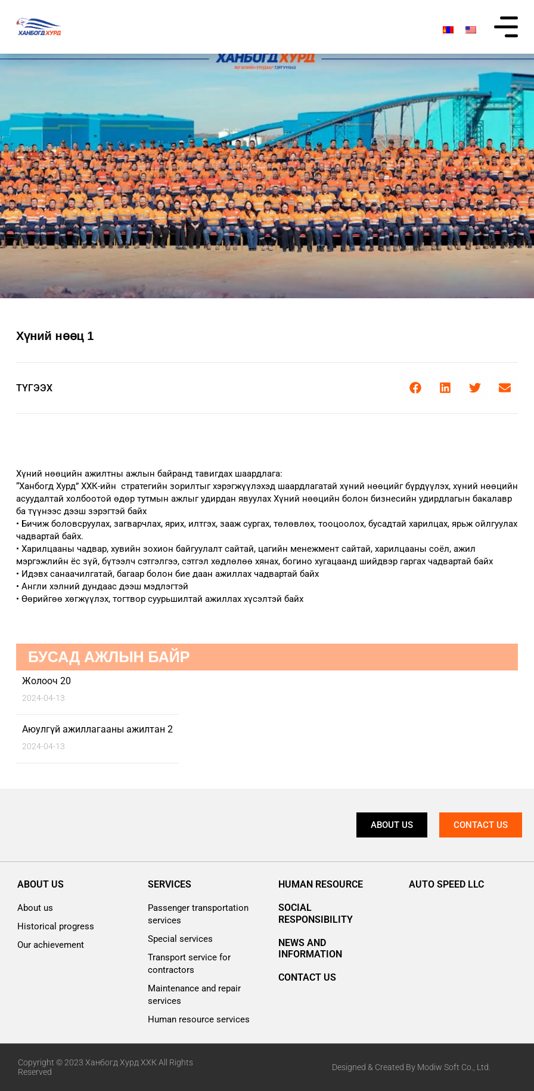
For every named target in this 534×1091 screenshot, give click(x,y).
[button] (415, 388)
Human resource (320, 884)
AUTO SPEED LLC (446, 884)
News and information (310, 948)
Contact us (307, 977)
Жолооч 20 (46, 681)
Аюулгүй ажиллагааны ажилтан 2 (97, 729)
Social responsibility (315, 913)
